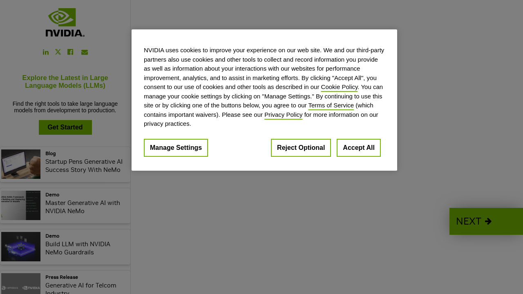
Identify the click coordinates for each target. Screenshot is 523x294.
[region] (264, 100)
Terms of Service (331, 105)
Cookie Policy (339, 86)
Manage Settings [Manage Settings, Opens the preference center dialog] (176, 147)
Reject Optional (301, 147)
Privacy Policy (283, 114)
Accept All (359, 147)
